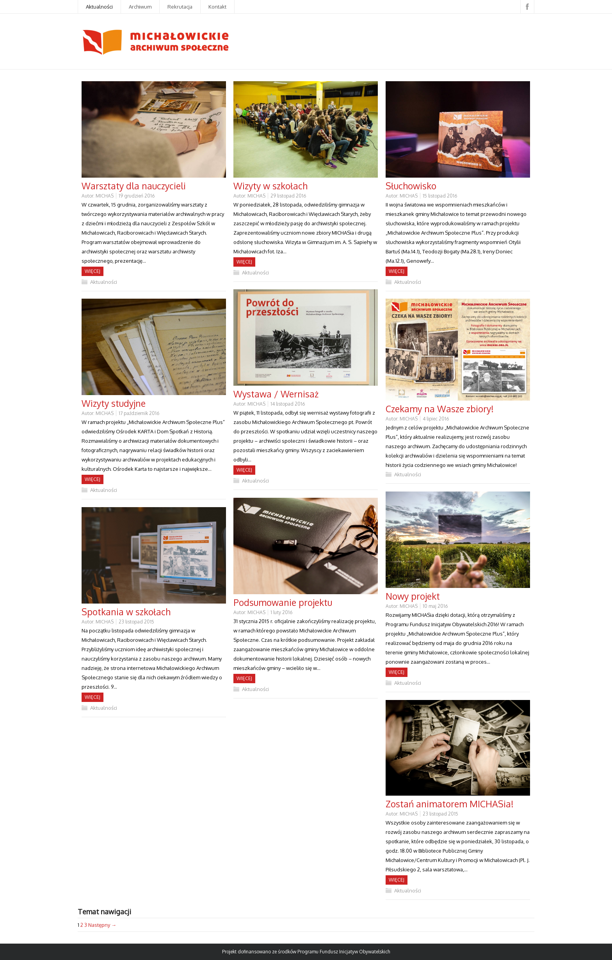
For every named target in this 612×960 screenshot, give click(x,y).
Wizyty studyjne (114, 403)
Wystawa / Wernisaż (275, 393)
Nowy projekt (413, 596)
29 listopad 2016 (288, 196)
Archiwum (140, 7)
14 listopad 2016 (287, 404)
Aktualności (99, 7)
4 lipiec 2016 (436, 419)
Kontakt (217, 7)
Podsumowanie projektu (282, 602)
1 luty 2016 (281, 612)
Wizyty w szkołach (270, 185)
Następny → (102, 925)
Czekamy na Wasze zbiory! (440, 408)
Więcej (92, 271)
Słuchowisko (411, 185)
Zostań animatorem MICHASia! (450, 803)
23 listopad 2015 (136, 622)
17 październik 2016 (139, 413)
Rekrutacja (179, 7)
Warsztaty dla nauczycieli (134, 185)
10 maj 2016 (435, 606)
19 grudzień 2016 (137, 196)
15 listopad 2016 (440, 196)
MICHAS (105, 196)
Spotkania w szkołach (126, 611)
